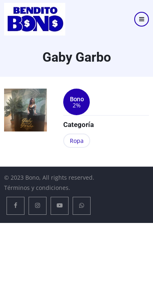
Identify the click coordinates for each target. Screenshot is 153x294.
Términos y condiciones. (37, 188)
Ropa (77, 141)
